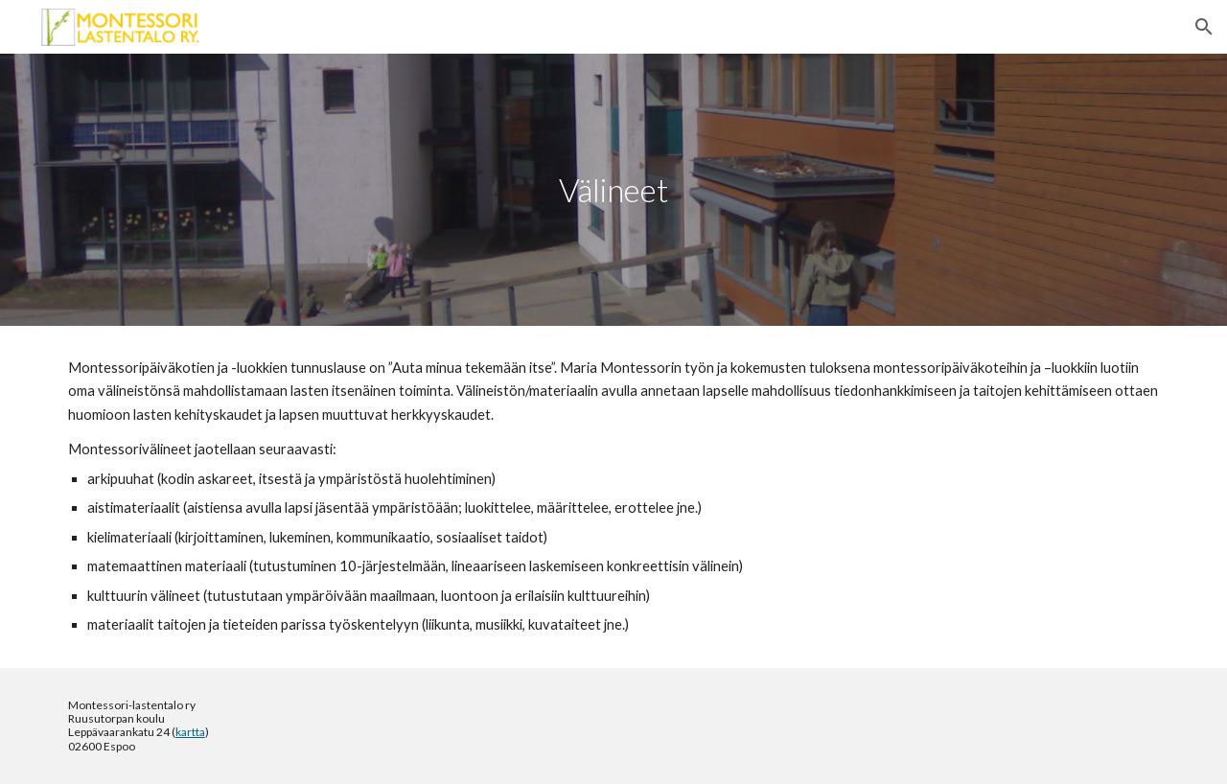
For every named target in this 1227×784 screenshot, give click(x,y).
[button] (1204, 27)
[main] (613, 190)
